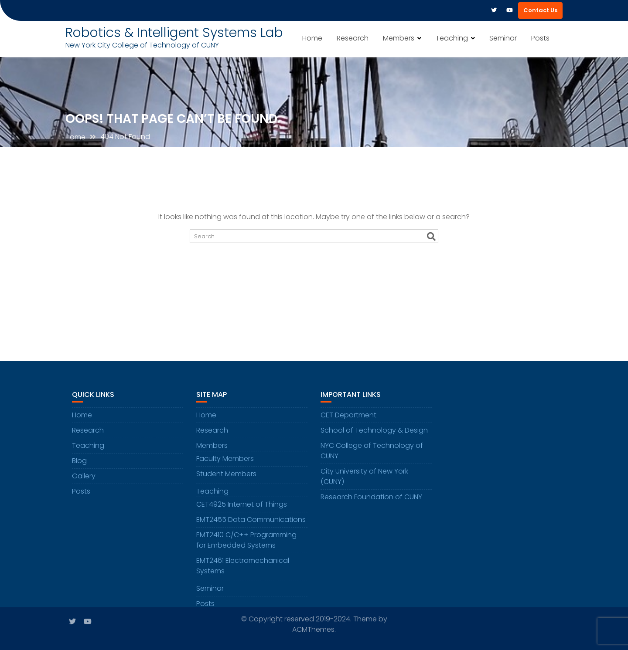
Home (312, 38)
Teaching (452, 38)
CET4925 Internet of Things (241, 508)
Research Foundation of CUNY (371, 500)
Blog (79, 464)
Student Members (226, 477)
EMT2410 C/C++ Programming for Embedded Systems (246, 543)
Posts (540, 38)
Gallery (84, 479)
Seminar (503, 38)
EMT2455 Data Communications (251, 523)
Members (398, 38)
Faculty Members (225, 462)
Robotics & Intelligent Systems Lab (174, 33)
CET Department (348, 418)
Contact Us (540, 10)
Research (353, 38)
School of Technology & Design (374, 434)
